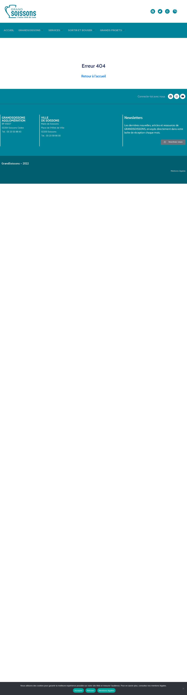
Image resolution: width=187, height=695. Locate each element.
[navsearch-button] (175, 11)
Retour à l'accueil (93, 76)
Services (55, 30)
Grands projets (112, 30)
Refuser (90, 690)
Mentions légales (178, 171)
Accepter (78, 690)
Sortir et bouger (81, 30)
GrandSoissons (30, 30)
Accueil (9, 30)
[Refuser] (183, 688)
